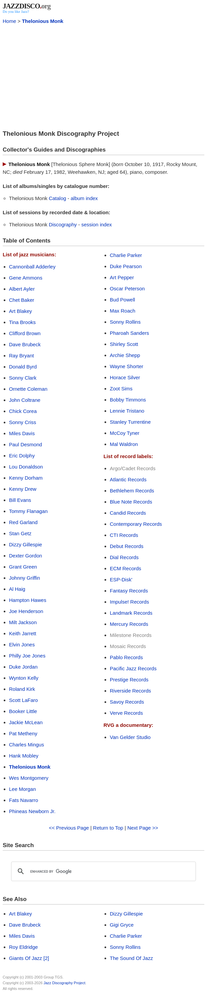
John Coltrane (24, 400)
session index (96, 224)
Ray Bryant (21, 355)
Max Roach (122, 311)
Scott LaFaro (23, 700)
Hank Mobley (24, 756)
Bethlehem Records (132, 490)
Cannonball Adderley (32, 266)
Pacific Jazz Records (133, 668)
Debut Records (126, 546)
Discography (63, 224)
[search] (102, 871)
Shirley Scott (124, 344)
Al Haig (17, 589)
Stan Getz (20, 533)
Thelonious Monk (42, 21)
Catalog (57, 198)
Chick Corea (23, 411)
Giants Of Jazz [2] (29, 958)
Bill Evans (20, 500)
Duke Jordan (23, 667)
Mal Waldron (124, 444)
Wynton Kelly (23, 678)
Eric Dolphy (22, 455)
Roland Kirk (22, 689)
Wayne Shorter (126, 366)
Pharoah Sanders (129, 333)
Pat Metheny (23, 733)
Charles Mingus (26, 744)
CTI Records (124, 535)
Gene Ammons (25, 278)
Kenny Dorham (26, 478)
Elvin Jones (22, 644)
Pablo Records (126, 657)
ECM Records (125, 568)
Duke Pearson (126, 266)
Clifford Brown (25, 333)
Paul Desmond (25, 444)
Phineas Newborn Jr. (32, 811)
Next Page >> (142, 828)
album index (84, 198)
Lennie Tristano (127, 411)
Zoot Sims (121, 388)
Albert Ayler (22, 289)
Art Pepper (122, 277)
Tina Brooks (22, 322)
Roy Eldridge (23, 947)
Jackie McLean (26, 722)
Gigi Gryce (122, 925)
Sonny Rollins (125, 322)
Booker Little (23, 711)
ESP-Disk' (121, 579)
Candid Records (128, 513)
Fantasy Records (129, 590)
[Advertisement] (103, 76)
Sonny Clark (23, 378)
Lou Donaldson (26, 467)
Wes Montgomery (28, 778)
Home (9, 21)
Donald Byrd (23, 366)
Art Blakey (20, 311)
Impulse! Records (129, 602)
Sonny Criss (22, 422)
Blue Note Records (131, 502)
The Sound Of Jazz (131, 958)
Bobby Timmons (128, 400)
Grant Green (23, 567)
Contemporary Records (136, 524)
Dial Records (124, 557)
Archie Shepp (125, 355)
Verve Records (126, 713)
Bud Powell (122, 299)
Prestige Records (129, 679)
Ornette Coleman (28, 389)
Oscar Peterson (127, 288)
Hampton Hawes (27, 600)
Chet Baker (21, 300)
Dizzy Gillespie (25, 544)
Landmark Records (131, 613)
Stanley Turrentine (130, 422)
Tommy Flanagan (28, 511)
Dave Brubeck (25, 344)
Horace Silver (125, 377)
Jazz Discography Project (64, 983)
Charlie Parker (126, 255)
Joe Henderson (26, 611)
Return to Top (108, 828)
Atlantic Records (128, 479)
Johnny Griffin (24, 578)
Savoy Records (127, 702)
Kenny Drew (23, 489)
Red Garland (23, 522)
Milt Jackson (23, 622)
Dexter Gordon (25, 555)
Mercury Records (129, 624)
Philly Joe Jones (27, 655)
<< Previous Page (69, 828)
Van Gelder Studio (130, 737)
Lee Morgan (22, 789)
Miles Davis (22, 433)
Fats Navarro (23, 800)
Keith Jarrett (22, 633)
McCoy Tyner (124, 433)
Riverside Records (130, 691)
